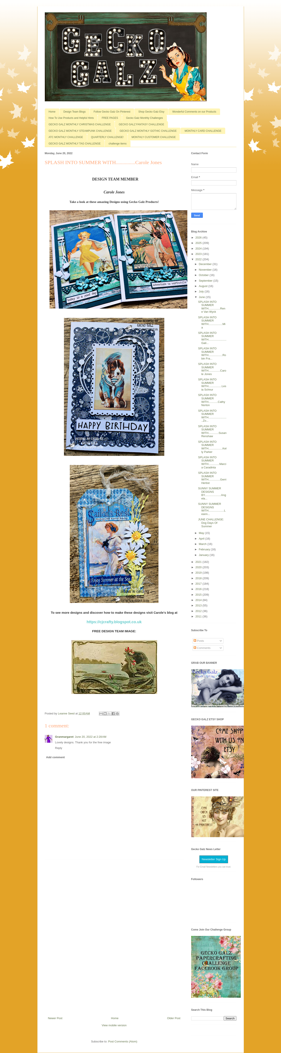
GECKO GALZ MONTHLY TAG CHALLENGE (75, 143)
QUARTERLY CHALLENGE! (107, 137)
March (203, 544)
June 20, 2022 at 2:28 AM (90, 736)
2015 (199, 594)
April (202, 538)
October (204, 275)
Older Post (173, 1018)
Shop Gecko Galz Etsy (151, 111)
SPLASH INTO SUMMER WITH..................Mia (211, 322)
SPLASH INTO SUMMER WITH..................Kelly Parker (212, 447)
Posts (199, 640)
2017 (199, 583)
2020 (199, 567)
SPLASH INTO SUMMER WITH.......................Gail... (212, 338)
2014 (199, 600)
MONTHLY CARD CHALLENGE (203, 130)
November (206, 269)
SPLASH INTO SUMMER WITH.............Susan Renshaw (212, 431)
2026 (199, 237)
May (202, 533)
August (203, 286)
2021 (199, 561)
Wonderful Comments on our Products (194, 111)
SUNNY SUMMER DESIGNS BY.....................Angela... (212, 493)
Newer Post (55, 1018)
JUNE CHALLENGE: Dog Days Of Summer (211, 523)
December (206, 264)
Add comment (55, 757)
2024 (199, 248)
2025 (199, 243)
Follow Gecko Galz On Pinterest (112, 111)
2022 (199, 259)
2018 (199, 578)
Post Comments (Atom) (122, 1041)
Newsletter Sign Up (214, 859)
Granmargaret (64, 736)
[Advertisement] (114, 936)
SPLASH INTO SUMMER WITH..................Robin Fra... (212, 353)
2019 (199, 572)
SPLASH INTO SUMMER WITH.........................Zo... (212, 415)
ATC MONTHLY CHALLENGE (66, 137)
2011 (199, 616)
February (205, 549)
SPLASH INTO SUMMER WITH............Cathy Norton (211, 400)
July (202, 291)
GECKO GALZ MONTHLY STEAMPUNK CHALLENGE (80, 130)
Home (52, 111)
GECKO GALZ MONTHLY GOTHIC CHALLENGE (148, 130)
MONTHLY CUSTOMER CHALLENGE (154, 137)
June (202, 297)
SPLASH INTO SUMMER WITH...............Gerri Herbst (212, 478)
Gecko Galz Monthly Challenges (144, 117)
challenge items (117, 143)
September (206, 280)
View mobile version (114, 1025)
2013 (199, 605)
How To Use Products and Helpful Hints (71, 117)
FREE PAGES (110, 117)
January (204, 555)
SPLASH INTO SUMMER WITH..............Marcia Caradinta (212, 462)
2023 (199, 254)
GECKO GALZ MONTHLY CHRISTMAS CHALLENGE (80, 124)
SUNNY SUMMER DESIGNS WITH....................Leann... (212, 509)
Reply (58, 748)
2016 (199, 589)
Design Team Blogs (75, 111)
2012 (199, 611)
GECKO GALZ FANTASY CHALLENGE (141, 124)
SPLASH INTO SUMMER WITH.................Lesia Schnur (212, 384)
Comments (202, 648)
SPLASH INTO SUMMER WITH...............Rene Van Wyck (211, 307)
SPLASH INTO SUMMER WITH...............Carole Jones (212, 369)
